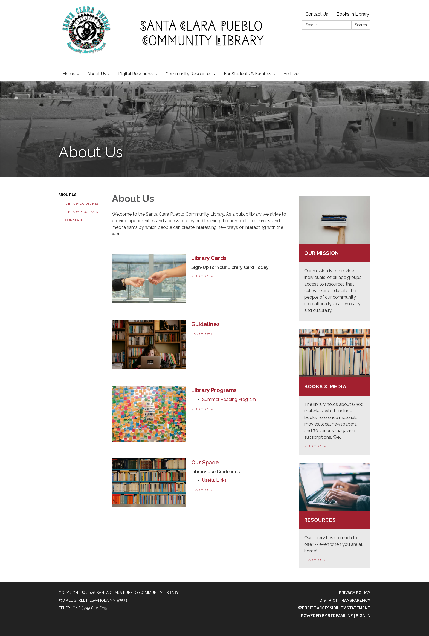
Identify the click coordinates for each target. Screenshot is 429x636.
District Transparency (345, 600)
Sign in (363, 616)
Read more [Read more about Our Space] (202, 490)
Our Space (74, 220)
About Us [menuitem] (96, 73)
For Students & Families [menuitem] (247, 73)
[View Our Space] (241, 466)
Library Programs (81, 212)
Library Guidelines (81, 204)
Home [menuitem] (69, 73)
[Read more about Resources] (335, 515)
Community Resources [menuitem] (189, 73)
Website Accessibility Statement (334, 608)
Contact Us (316, 14)
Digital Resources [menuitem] (135, 73)
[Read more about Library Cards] (201, 279)
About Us (67, 195)
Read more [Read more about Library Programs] (202, 409)
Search (361, 25)
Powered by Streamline (327, 616)
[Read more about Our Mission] (335, 258)
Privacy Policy (354, 593)
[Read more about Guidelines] (201, 345)
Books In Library (353, 14)
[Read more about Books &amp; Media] (335, 392)
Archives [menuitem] (292, 73)
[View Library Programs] (241, 390)
